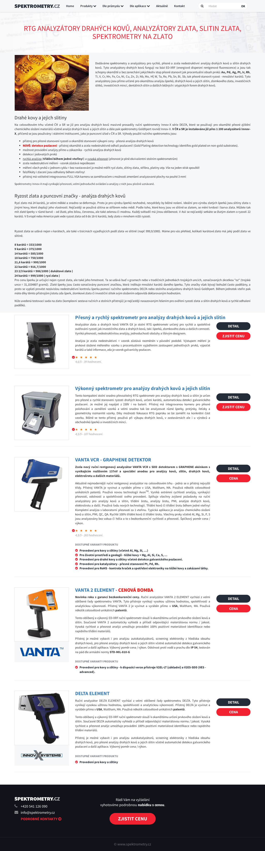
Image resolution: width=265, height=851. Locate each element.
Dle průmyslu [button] (113, 6)
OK (243, 6)
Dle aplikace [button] (140, 6)
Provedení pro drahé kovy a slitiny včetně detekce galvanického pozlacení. (131, 559)
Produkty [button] (88, 6)
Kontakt (179, 6)
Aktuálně (162, 6)
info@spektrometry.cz (38, 812)
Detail (233, 326)
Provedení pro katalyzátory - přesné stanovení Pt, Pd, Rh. (119, 564)
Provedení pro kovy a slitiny (99, 762)
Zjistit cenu (233, 336)
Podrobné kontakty (41, 818)
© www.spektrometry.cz (132, 844)
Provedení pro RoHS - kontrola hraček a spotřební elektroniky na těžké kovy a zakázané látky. (144, 568)
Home (70, 6)
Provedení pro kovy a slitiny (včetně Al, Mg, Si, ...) (114, 550)
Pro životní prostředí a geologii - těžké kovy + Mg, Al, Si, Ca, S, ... (123, 555)
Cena (233, 478)
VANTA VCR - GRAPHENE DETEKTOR (113, 459)
